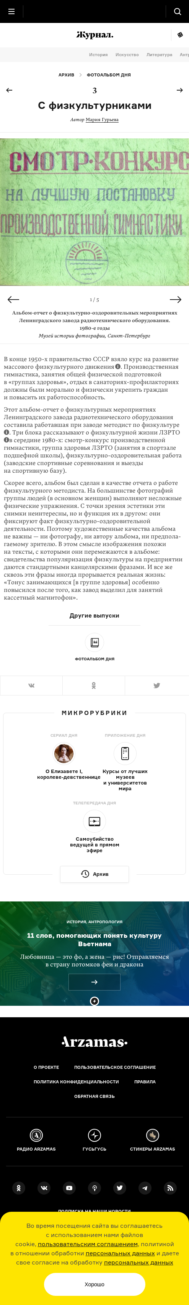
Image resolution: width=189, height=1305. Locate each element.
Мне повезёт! (180, 35)
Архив (66, 75)
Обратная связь (94, 1096)
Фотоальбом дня (109, 75)
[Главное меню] (11, 11)
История (98, 54)
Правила (145, 1082)
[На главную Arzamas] (94, 11)
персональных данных (120, 1253)
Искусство (127, 54)
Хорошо (94, 1284)
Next (175, 299)
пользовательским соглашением (88, 1244)
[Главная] (94, 1041)
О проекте (46, 1067)
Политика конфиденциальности (76, 1082)
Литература (159, 54)
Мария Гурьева (102, 119)
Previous (13, 299)
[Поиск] (177, 11)
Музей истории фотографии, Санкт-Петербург (94, 336)
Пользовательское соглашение (115, 1067)
